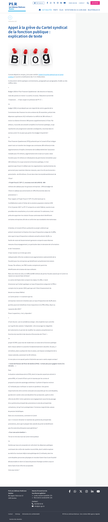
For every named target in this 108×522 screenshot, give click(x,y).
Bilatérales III (94, 10)
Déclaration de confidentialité (31, 514)
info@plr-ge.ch (39, 506)
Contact (81, 3)
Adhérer (95, 3)
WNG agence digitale (94, 514)
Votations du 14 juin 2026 (75, 10)
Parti (55, 10)
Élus (61, 10)
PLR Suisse (39, 3)
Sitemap (17, 514)
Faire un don (73, 3)
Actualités (47, 10)
